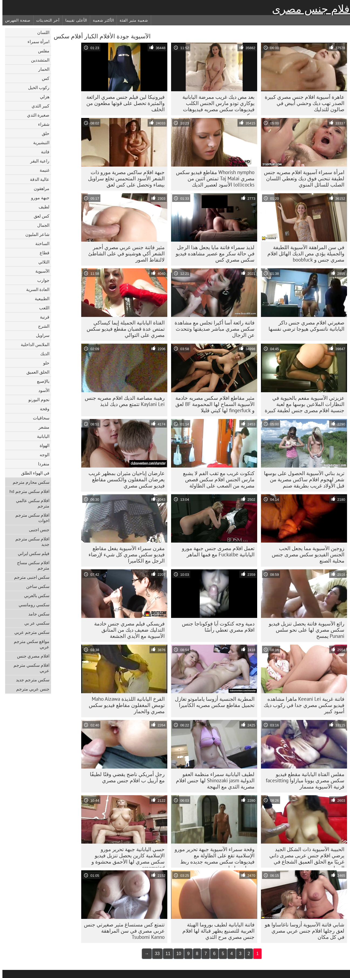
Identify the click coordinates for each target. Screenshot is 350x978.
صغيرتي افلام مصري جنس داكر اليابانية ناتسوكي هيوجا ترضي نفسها (304, 325)
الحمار (41, 69)
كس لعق (39, 216)
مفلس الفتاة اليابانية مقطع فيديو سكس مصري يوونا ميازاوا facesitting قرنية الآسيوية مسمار (302, 780)
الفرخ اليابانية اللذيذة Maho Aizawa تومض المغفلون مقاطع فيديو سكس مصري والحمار (124, 705)
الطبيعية (39, 298)
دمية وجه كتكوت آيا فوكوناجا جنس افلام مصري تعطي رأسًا (215, 626)
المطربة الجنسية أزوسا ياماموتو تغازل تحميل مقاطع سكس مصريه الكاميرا (212, 702)
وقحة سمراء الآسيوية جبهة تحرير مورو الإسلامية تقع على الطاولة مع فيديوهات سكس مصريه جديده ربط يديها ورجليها (212, 857)
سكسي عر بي (34, 623)
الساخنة (40, 243)
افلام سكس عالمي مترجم (30, 503)
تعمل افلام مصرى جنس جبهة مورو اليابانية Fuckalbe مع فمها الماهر (215, 551)
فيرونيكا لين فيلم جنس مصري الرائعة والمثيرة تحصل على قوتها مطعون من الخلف (123, 103)
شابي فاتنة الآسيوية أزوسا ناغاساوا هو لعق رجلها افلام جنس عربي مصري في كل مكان (302, 930)
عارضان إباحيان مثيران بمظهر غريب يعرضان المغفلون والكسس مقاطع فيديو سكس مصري (124, 479)
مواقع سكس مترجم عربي (29, 644)
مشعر (41, 427)
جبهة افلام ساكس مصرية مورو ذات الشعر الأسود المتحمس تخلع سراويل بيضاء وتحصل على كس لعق (124, 178)
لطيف (41, 206)
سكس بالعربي (34, 595)
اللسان (41, 32)
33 (154, 953)
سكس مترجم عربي (29, 632)
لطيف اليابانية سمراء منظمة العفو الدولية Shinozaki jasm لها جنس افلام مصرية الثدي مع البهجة (213, 780)
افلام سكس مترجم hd (27, 491)
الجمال (41, 225)
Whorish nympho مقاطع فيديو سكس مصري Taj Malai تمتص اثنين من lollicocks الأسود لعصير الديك (213, 178)
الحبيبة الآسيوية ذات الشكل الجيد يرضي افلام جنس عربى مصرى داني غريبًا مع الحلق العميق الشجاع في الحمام (304, 857)
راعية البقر (37, 161)
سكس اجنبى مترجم (29, 577)
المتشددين (38, 60)
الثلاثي (41, 262)
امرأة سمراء (36, 41)
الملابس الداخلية (32, 344)
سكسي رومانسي (31, 604)
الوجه (42, 454)
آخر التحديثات (45, 20)
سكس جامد (36, 614)
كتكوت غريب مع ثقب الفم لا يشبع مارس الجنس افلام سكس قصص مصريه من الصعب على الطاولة (216, 479)
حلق (43, 133)
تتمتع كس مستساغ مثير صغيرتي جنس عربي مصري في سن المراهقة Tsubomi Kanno (121, 930)
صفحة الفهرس (15, 20)
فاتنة (43, 151)
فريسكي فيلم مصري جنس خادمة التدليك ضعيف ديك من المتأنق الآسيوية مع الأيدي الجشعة (127, 629)
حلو (44, 363)
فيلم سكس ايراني (31, 553)
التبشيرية (39, 142)
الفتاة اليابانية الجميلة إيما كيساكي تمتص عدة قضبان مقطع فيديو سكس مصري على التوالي (123, 328)
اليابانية (41, 436)
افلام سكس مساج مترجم (31, 565)
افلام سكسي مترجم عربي (29, 667)
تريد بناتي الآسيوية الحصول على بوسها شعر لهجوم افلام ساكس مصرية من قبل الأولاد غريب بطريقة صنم (301, 479)
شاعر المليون (35, 234)
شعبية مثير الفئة (131, 20)
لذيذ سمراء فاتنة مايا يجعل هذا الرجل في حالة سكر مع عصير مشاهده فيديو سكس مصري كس (212, 253)
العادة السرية (35, 289)
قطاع (42, 252)
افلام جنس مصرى (310, 9)
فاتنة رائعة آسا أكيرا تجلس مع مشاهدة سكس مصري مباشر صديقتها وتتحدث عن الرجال (212, 328)
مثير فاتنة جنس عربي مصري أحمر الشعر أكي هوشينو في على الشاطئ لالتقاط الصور (124, 253)
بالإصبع (41, 381)
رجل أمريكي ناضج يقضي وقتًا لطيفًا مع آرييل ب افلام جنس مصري (124, 777)
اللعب (42, 307)
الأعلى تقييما (74, 20)
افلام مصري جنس (31, 656)
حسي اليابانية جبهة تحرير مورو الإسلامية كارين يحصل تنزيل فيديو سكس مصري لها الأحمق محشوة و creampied (125, 857)
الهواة (42, 445)
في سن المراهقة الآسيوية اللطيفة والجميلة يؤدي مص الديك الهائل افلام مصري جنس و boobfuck (303, 253)
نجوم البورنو (36, 399)
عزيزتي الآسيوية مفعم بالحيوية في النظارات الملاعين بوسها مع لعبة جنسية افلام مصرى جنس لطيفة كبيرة (302, 404)
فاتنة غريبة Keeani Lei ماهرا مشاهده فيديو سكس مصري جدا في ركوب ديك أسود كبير (301, 705)
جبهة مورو (38, 197)
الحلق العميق (35, 372)
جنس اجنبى (36, 529)
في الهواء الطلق (33, 473)
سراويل (40, 335)
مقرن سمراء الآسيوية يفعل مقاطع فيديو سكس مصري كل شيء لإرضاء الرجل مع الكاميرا (124, 554)
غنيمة (42, 170)
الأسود (41, 390)
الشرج (41, 326)
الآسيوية (40, 271)
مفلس (41, 50)
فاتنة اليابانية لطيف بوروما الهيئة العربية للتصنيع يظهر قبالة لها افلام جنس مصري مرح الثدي (216, 930)
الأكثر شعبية (100, 20)
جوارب (41, 280)
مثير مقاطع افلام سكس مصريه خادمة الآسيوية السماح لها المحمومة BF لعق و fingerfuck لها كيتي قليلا (212, 404)
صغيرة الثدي (36, 115)
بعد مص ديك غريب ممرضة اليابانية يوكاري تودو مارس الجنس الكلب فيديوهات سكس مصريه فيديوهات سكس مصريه (216, 104)
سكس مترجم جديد (30, 679)
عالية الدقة (37, 179)
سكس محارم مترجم (28, 482)
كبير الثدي (38, 106)
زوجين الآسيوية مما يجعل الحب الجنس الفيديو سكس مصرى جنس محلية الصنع (305, 554)
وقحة (42, 408)
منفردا (41, 463)
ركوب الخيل (36, 87)
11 (165, 953)
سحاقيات (38, 418)
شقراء (41, 124)
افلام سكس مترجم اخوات (30, 517)
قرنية (42, 317)
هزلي (42, 96)
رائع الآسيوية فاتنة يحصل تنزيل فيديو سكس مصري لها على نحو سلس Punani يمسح (304, 629)
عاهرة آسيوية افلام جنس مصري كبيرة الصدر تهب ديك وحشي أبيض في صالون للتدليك (302, 103)
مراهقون (39, 188)
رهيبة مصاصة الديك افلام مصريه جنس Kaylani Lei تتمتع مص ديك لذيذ (122, 401)
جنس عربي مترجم (30, 689)
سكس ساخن (35, 586)
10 (176, 953)
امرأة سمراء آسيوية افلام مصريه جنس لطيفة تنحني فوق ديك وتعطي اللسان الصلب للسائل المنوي (301, 178)
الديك (42, 353)
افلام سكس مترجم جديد (30, 541)
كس (43, 78)
